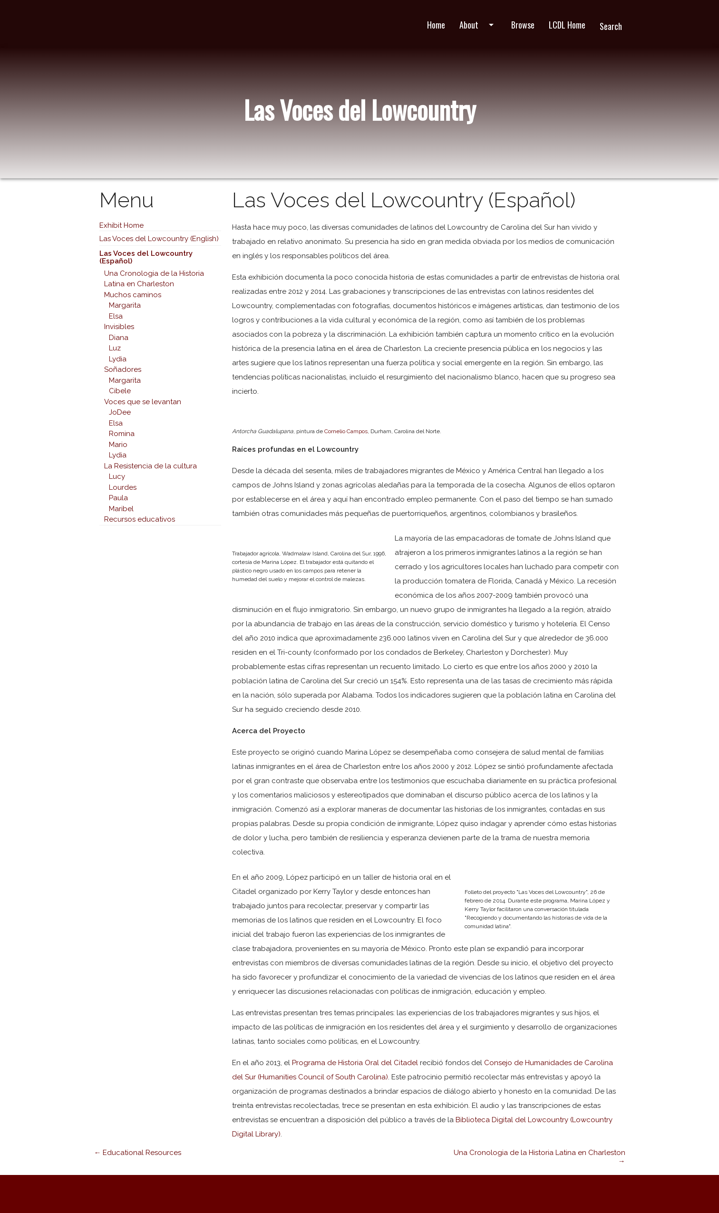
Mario (118, 444)
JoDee (120, 412)
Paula (118, 498)
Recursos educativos (139, 519)
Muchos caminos (132, 295)
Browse (522, 25)
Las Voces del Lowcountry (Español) (146, 257)
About (478, 25)
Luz (115, 348)
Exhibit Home (121, 225)
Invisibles (119, 326)
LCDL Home (567, 25)
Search (611, 26)
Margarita (125, 305)
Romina (122, 433)
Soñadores (122, 369)
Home (436, 25)
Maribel (121, 509)
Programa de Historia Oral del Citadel (355, 1062)
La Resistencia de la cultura (150, 466)
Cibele (120, 391)
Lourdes (122, 487)
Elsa (116, 316)
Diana (118, 337)
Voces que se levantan (142, 402)
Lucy (117, 476)
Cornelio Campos (346, 431)
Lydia (117, 359)
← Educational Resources (137, 1152)
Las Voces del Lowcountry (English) (159, 238)
